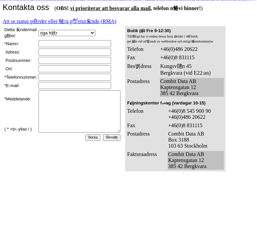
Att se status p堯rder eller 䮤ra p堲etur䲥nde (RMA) (59, 21)
